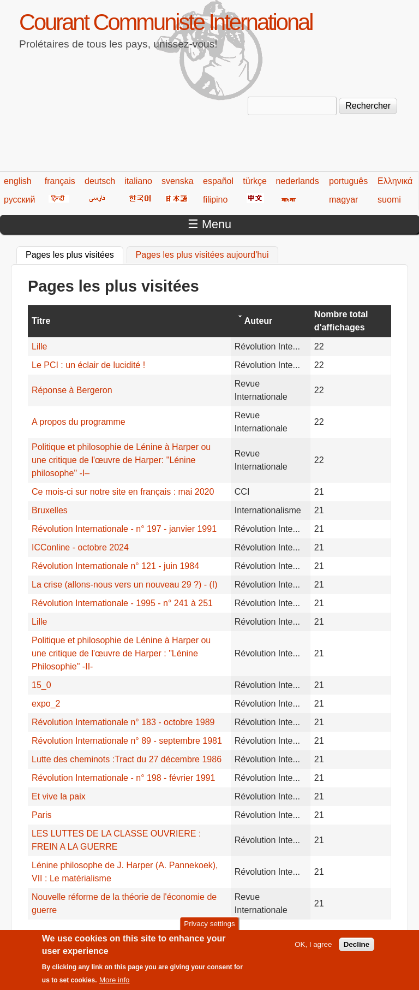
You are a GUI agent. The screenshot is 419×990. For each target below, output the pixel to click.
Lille (39, 346)
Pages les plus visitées (74, 253)
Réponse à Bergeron (72, 390)
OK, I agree (313, 949)
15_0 (41, 685)
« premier (46, 934)
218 (311, 934)
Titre (41, 320)
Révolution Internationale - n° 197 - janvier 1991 (124, 528)
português (348, 181)
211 (163, 934)
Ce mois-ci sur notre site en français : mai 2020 (123, 491)
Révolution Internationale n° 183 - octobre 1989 (123, 722)
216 (269, 934)
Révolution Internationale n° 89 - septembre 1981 (127, 740)
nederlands (297, 181)
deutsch (100, 181)
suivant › (354, 934)
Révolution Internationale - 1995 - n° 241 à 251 (122, 603)
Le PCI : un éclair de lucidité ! (88, 365)
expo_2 (46, 703)
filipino (215, 199)
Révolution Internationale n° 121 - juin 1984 (115, 566)
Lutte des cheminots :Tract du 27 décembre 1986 (127, 759)
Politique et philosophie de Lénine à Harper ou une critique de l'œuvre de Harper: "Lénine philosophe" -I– (121, 460)
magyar (343, 199)
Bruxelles (50, 510)
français (60, 181)
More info (114, 985)
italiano (138, 181)
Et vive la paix (59, 796)
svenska (177, 181)
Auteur (258, 320)
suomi (389, 199)
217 (290, 934)
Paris (41, 815)
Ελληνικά (395, 181)
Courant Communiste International (165, 22)
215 (248, 934)
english (18, 181)
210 (142, 934)
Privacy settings (209, 929)
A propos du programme (78, 421)
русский (19, 199)
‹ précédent (93, 934)
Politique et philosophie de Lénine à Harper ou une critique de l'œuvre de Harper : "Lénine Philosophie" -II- (121, 653)
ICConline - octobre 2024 (80, 547)
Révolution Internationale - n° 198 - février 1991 (123, 777)
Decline (356, 949)
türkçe (255, 181)
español (218, 181)
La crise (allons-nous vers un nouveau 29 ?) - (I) (125, 584)
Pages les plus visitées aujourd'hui (202, 254)
